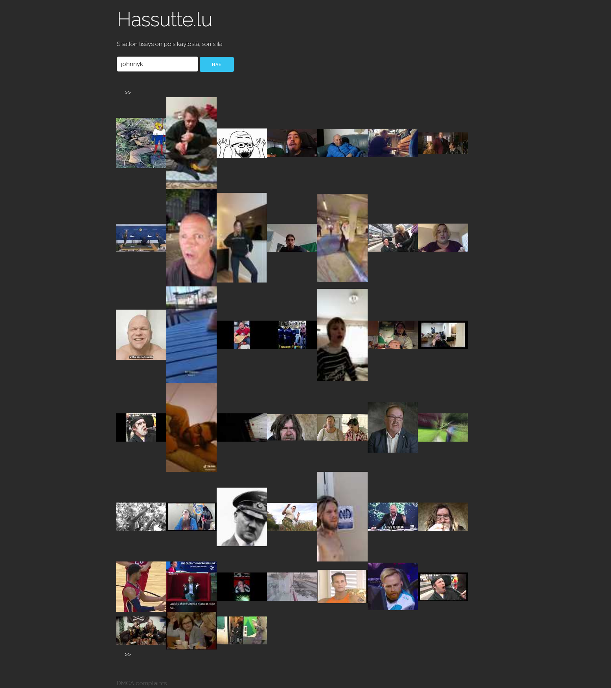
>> (128, 92)
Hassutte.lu (164, 19)
